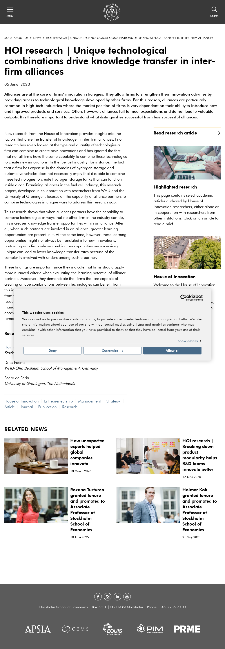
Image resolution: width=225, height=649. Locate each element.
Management (89, 401)
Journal (26, 407)
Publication (47, 407)
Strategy (113, 401)
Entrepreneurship (58, 401)
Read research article (187, 133)
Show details (188, 341)
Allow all (172, 350)
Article (9, 407)
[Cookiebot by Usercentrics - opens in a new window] (183, 297)
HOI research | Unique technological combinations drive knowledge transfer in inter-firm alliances (129, 38)
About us (21, 38)
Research (69, 407)
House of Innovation (21, 401)
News (37, 38)
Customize (112, 350)
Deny (53, 350)
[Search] (214, 12)
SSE (6, 38)
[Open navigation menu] (10, 12)
